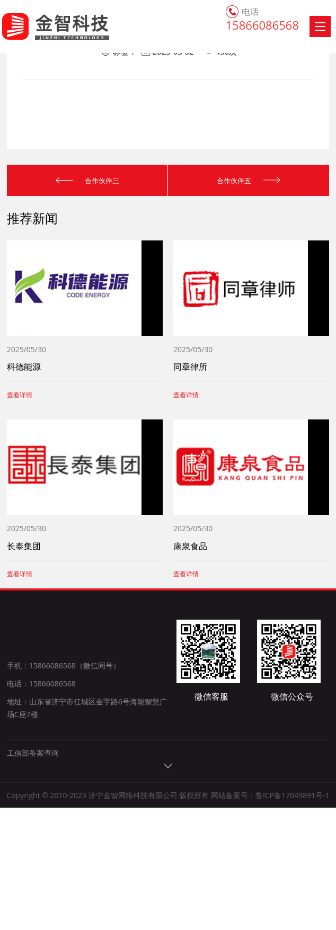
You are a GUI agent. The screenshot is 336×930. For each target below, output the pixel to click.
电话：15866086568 (41, 686)
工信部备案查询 (33, 850)
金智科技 (43, 26)
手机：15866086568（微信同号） (63, 668)
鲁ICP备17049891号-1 (292, 892)
